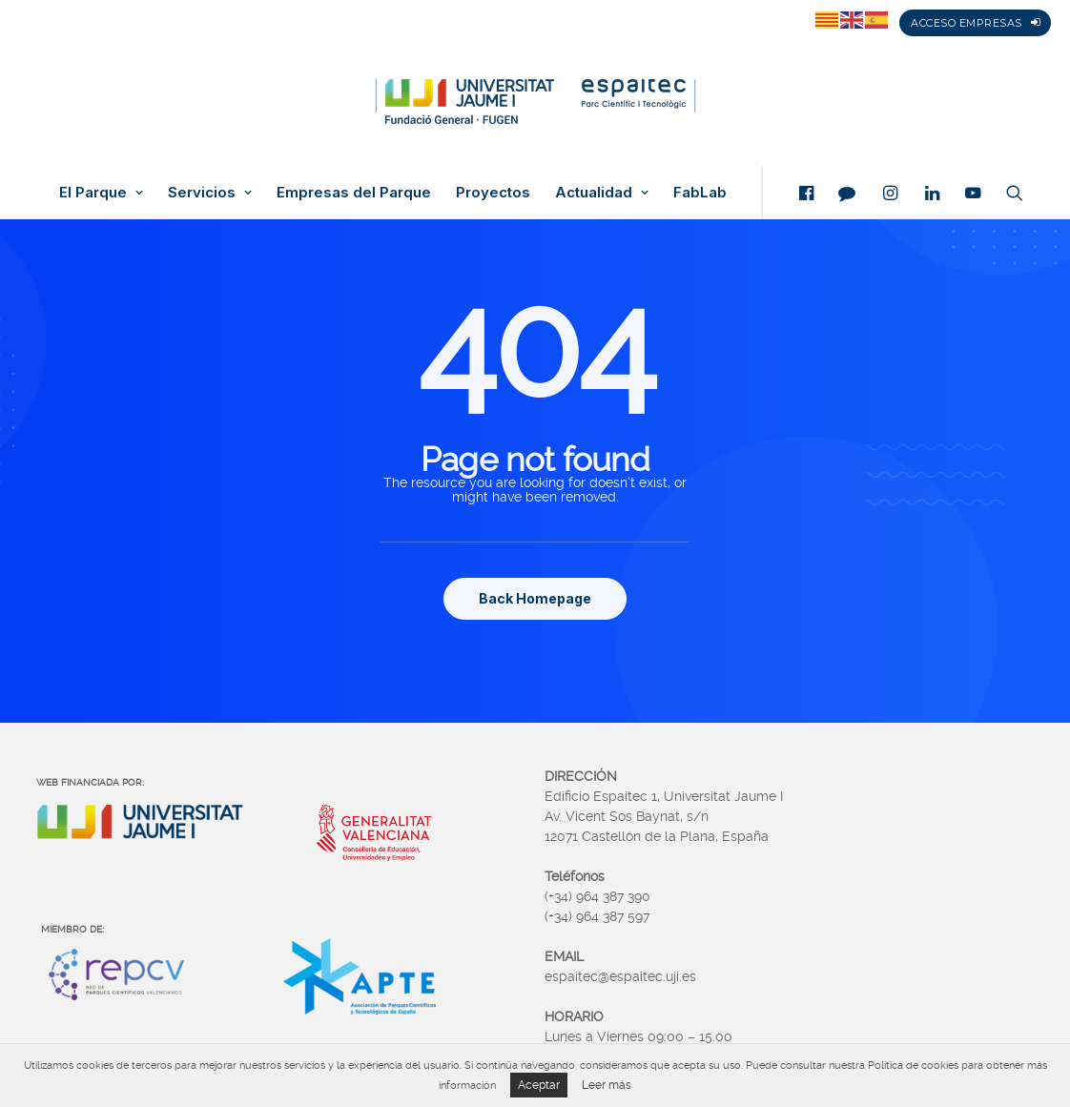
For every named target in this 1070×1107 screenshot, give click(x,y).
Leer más (606, 1085)
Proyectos (493, 192)
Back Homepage (535, 598)
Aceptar (539, 1085)
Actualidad (601, 192)
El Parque (101, 192)
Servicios (210, 192)
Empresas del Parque (354, 192)
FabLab (700, 192)
